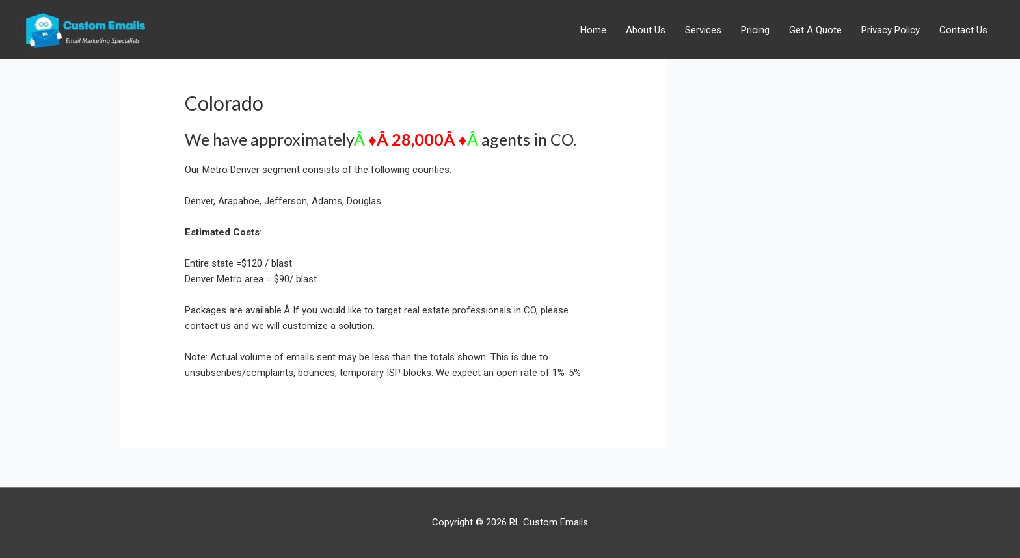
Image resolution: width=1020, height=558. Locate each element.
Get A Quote (815, 30)
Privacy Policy (890, 30)
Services (703, 30)
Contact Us (963, 30)
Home (593, 30)
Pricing (755, 30)
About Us (645, 30)
